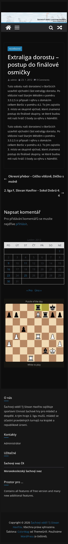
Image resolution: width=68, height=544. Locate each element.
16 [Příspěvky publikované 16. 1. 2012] (8, 269)
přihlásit (21, 224)
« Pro (29, 290)
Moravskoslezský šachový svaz (23, 471)
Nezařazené (15, 48)
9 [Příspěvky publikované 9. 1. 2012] (8, 263)
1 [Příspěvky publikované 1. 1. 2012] (59, 251)
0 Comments (42, 79)
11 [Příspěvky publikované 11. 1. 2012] (25, 263)
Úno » (38, 290)
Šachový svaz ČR (14, 463)
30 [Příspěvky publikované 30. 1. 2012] (8, 281)
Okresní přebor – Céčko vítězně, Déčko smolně (34, 179)
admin (14, 79)
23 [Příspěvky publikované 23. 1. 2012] (8, 275)
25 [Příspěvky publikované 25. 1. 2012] (25, 275)
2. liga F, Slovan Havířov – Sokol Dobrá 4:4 (34, 193)
